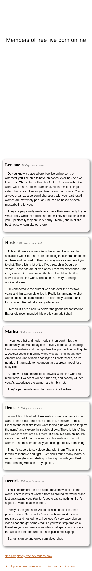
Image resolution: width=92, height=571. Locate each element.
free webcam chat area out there (26, 434)
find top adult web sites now (23, 566)
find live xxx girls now (61, 566)
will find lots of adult (26, 416)
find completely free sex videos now (28, 556)
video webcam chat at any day (61, 353)
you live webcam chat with (63, 438)
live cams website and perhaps (25, 349)
